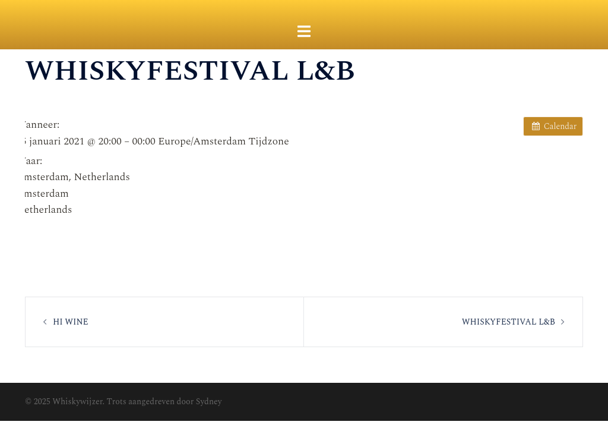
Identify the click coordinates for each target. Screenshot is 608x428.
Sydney (209, 401)
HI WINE (70, 322)
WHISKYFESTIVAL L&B (508, 322)
